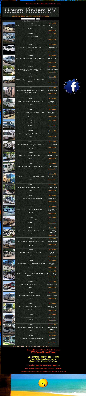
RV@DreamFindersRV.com (43, 352)
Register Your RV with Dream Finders (43, 365)
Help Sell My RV (46, 371)
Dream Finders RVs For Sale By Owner (43, 350)
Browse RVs (33, 3)
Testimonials (58, 368)
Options (58, 3)
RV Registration (53, 371)
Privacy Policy (39, 371)
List (58, 371)
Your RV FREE (62, 371)
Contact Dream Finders (42, 3)
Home (27, 3)
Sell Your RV (52, 3)
